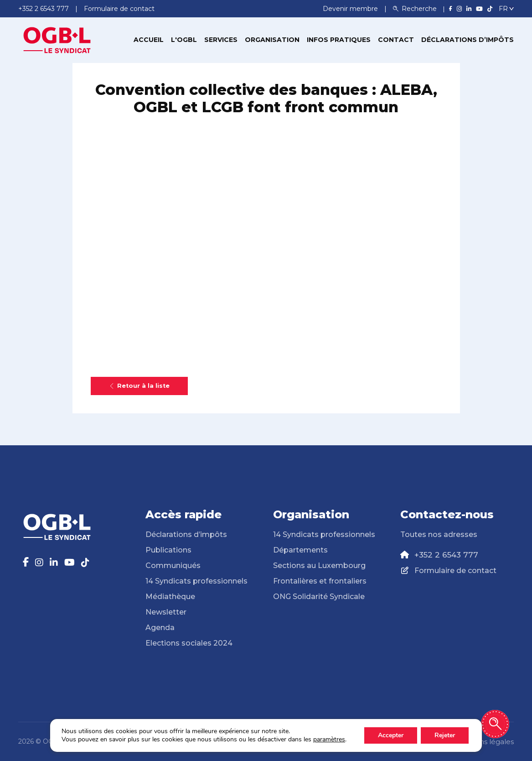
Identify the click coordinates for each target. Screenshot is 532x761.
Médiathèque (170, 596)
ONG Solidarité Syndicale (319, 596)
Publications (168, 550)
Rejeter (444, 735)
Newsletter (165, 612)
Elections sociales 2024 (188, 643)
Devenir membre (351, 9)
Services (221, 40)
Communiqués (173, 565)
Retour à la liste (139, 385)
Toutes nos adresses (438, 534)
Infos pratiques (339, 40)
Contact (396, 40)
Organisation (272, 40)
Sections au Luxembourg (319, 565)
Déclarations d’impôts (467, 40)
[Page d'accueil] (57, 39)
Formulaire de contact (455, 570)
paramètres (329, 739)
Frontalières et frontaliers (320, 581)
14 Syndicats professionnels (196, 581)
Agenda (160, 627)
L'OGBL (184, 40)
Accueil (149, 40)
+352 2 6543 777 (446, 554)
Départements (300, 550)
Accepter (390, 735)
